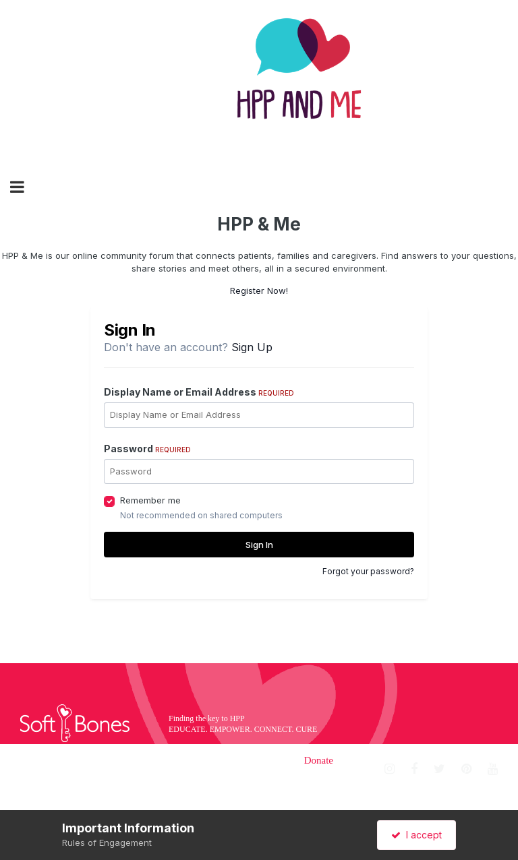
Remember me (150, 500)
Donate (318, 760)
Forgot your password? (368, 571)
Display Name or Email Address (199, 392)
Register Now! (259, 290)
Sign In (259, 544)
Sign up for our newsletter (442, 799)
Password (147, 448)
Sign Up (251, 347)
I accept (416, 834)
